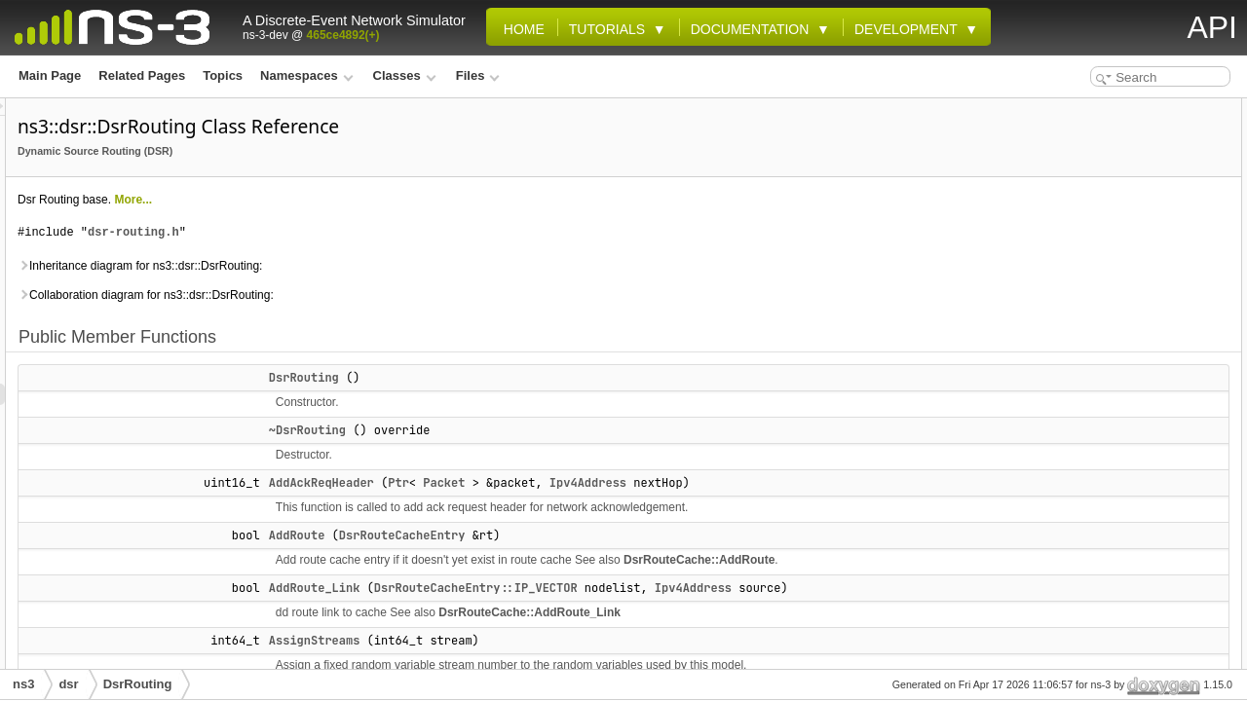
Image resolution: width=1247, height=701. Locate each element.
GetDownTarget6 (1091, 559)
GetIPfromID (1079, 623)
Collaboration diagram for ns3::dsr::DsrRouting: (389, 295)
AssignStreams (1087, 237)
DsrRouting (547, 378)
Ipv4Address (831, 483)
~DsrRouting (550, 430)
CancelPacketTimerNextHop (1123, 344)
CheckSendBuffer (1094, 430)
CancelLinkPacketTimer (1111, 280)
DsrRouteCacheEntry (646, 535)
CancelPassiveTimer (1102, 387)
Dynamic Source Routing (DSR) (338, 151)
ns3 (23, 684)
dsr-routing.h (377, 232)
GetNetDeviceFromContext (1119, 666)
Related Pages (141, 75)
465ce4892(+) (343, 35)
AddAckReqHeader (565, 483)
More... (377, 199)
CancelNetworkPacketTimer (1122, 302)
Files (478, 75)
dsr (68, 684)
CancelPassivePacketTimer (1120, 366)
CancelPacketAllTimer (1106, 323)
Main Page (50, 75)
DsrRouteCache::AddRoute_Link (773, 655)
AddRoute (540, 535)
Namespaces (306, 75)
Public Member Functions (1101, 109)
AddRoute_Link (558, 609)
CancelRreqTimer (1093, 409)
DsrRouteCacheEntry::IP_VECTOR (719, 609)
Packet (687, 483)
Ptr (642, 483)
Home (520, 29)
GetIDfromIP (1079, 602)
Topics (223, 75)
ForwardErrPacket (1095, 494)
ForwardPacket (1087, 516)
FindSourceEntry (1092, 473)
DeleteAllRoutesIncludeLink (1122, 452)
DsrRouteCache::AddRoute (594, 581)
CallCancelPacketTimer (1110, 259)
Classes (404, 75)
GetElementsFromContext (1117, 580)
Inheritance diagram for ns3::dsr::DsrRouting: (383, 266)
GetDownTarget (1088, 537)
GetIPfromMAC (1086, 644)
